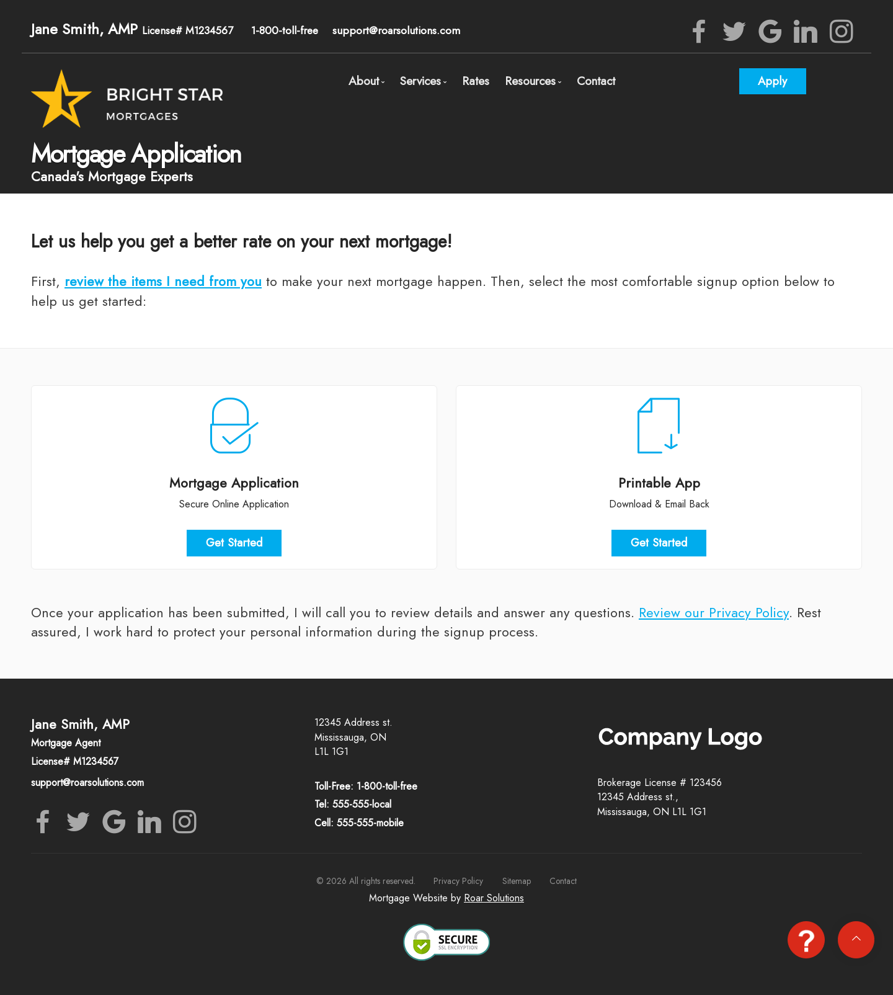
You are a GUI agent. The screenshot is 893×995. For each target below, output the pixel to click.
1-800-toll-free (284, 30)
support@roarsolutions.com (396, 30)
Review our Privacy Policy (714, 612)
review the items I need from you (163, 281)
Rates (475, 80)
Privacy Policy (458, 881)
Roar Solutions (494, 898)
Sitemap (516, 881)
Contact (596, 80)
